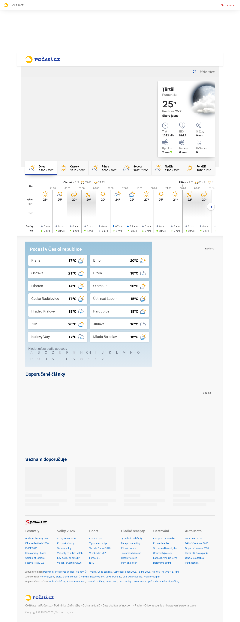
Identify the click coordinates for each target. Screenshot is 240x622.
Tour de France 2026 (99, 548)
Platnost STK (192, 563)
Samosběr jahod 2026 (124, 572)
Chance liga (95, 538)
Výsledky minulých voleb (69, 553)
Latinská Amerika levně (165, 558)
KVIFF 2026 (31, 548)
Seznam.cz (227, 5)
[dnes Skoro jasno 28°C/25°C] (41, 168)
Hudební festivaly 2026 (37, 538)
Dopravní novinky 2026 (197, 548)
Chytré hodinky (153, 581)
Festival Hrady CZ (34, 563)
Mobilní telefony (57, 581)
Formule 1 (94, 558)
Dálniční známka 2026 (196, 543)
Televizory (138, 581)
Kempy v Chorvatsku (164, 538)
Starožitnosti (62, 576)
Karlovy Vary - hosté (35, 553)
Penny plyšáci (47, 576)
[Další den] (211, 207)
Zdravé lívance (128, 548)
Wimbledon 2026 (98, 553)
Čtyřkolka (84, 576)
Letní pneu (111, 581)
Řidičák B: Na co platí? (196, 553)
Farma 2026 (144, 572)
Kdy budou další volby (68, 558)
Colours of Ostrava (35, 558)
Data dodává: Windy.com (117, 605)
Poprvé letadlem (161, 543)
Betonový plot (97, 576)
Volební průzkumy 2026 (69, 563)
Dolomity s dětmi (162, 563)
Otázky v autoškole (195, 558)
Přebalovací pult (151, 576)
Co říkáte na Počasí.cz (38, 605)
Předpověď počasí (64, 572)
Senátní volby (64, 548)
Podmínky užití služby (67, 605)
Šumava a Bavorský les (165, 548)
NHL (91, 563)
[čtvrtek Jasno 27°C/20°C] (72, 168)
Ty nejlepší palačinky (131, 538)
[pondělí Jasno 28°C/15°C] (199, 168)
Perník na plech (129, 563)
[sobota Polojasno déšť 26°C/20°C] (136, 168)
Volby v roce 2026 (66, 538)
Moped (73, 576)
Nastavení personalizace (181, 605)
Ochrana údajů (91, 605)
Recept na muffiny (130, 543)
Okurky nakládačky (132, 576)
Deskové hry (125, 581)
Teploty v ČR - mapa (85, 572)
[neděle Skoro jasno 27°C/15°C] (167, 168)
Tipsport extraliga (98, 543)
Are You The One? (161, 572)
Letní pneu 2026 (193, 538)
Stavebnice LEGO (76, 581)
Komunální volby (65, 543)
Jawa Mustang (113, 576)
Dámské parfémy (95, 581)
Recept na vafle (129, 558)
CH (88, 352)
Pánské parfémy (170, 581)
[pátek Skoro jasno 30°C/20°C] (104, 168)
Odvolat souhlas (154, 605)
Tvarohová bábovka (131, 553)
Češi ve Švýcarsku (162, 553)
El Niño (175, 572)
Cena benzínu (105, 572)
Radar (138, 605)
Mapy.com (48, 572)
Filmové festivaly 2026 (37, 543)
